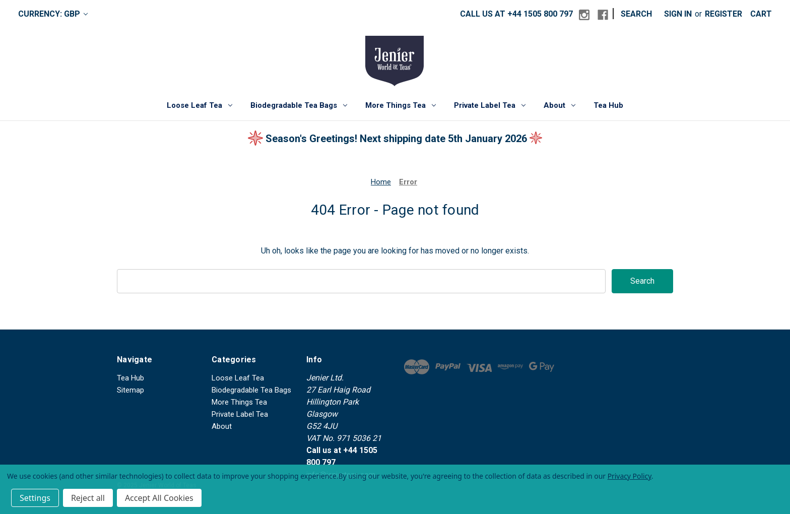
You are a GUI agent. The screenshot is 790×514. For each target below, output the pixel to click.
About (559, 105)
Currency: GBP (53, 14)
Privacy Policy (629, 476)
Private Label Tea (489, 105)
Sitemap (130, 390)
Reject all (88, 497)
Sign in (678, 14)
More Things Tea (400, 105)
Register (723, 14)
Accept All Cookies (159, 497)
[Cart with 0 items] (761, 14)
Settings (35, 497)
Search (636, 14)
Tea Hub (608, 105)
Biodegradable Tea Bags (298, 105)
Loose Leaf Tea (199, 105)
